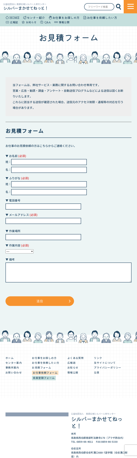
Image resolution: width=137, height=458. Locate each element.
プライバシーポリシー (107, 367)
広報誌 (14, 22)
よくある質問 (75, 358)
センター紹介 (36, 17)
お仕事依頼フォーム (45, 372)
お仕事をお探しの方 (66, 17)
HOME (14, 17)
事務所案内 (12, 367)
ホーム (10, 358)
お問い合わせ (14, 372)
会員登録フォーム (44, 378)
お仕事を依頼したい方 (102, 17)
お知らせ (31, 22)
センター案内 (14, 362)
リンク (98, 358)
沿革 (96, 372)
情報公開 (64, 22)
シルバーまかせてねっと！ (25, 8)
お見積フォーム (41, 367)
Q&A (47, 22)
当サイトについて (105, 362)
